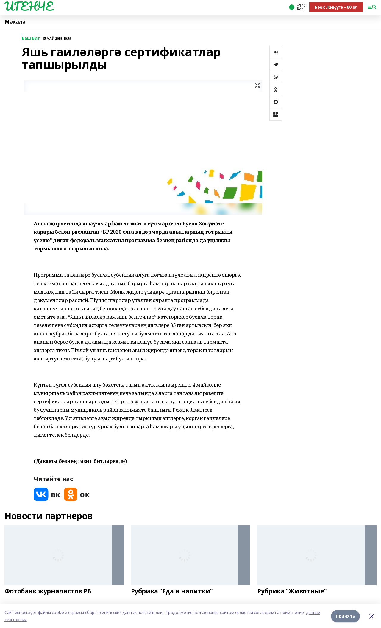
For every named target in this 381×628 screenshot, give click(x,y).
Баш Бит (31, 38)
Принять (345, 616)
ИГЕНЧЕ (28, 6)
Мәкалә (14, 21)
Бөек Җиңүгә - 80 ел (336, 7)
